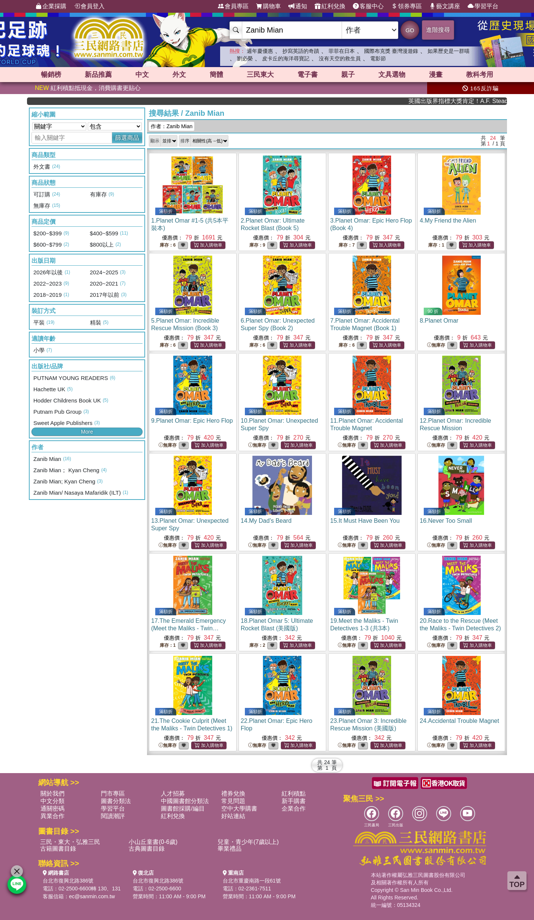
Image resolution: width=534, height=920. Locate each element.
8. (439, 320)
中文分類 (52, 801)
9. (192, 420)
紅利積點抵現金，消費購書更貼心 (88, 88)
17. (188, 628)
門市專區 (113, 793)
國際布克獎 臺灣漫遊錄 (391, 51)
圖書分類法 (116, 801)
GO (409, 30)
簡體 (216, 74)
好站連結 (233, 816)
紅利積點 (294, 793)
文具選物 (391, 74)
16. (446, 521)
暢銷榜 (51, 74)
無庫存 (436, 345)
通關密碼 (52, 808)
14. (266, 521)
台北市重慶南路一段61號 (252, 881)
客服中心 (368, 6)
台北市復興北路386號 (68, 881)
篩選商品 (127, 138)
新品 (98, 74)
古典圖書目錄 (147, 848)
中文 (142, 74)
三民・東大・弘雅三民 (70, 842)
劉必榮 (245, 58)
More (87, 432)
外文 (179, 74)
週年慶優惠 (260, 51)
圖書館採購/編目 (182, 808)
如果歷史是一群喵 (449, 51)
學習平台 (483, 6)
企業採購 (51, 6)
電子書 (307, 74)
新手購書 (294, 801)
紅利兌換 (330, 6)
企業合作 (294, 808)
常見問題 (233, 801)
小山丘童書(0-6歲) (153, 842)
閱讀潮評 (113, 816)
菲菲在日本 (341, 51)
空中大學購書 (239, 808)
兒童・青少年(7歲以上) (248, 842)
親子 (348, 74)
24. (459, 721)
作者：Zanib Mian (171, 126)
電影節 (378, 58)
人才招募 (173, 793)
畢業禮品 (230, 848)
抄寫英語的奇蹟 (300, 51)
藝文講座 (444, 6)
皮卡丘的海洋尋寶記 (285, 58)
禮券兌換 (233, 793)
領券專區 (406, 6)
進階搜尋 (438, 30)
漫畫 (435, 74)
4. (448, 220)
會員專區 (233, 6)
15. (365, 521)
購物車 (268, 6)
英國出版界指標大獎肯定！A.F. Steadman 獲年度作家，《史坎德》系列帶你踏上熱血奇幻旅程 (471, 101)
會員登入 (89, 6)
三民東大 (260, 74)
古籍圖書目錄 (58, 848)
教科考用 (479, 74)
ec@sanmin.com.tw (92, 896)
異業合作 (52, 816)
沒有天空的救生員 (340, 58)
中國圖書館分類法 (185, 801)
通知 (297, 6)
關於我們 (52, 793)
